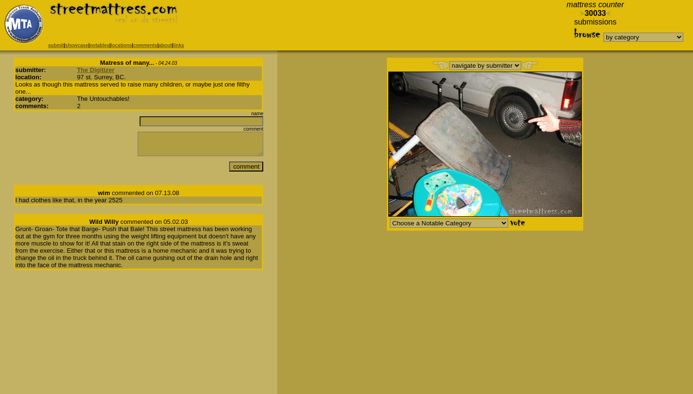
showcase (77, 45)
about (165, 45)
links (178, 45)
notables (99, 45)
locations (121, 45)
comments (145, 45)
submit (56, 45)
